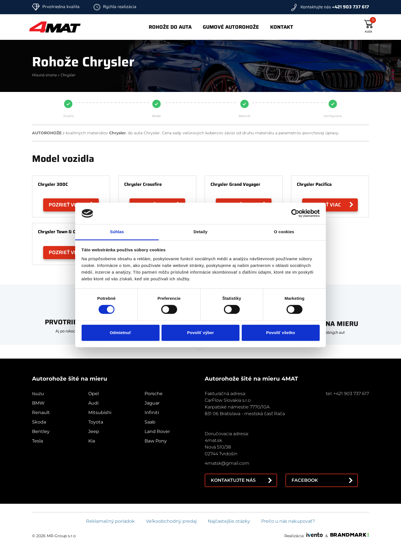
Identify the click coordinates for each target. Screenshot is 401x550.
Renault (41, 412)
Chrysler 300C (53, 184)
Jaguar (152, 403)
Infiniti (152, 412)
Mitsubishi (99, 412)
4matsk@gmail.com (227, 463)
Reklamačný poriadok (110, 521)
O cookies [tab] (284, 231)
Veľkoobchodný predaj (171, 521)
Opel (93, 393)
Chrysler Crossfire (143, 184)
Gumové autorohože (231, 27)
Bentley (41, 431)
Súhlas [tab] (117, 231)
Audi (93, 403)
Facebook (305, 480)
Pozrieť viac (65, 205)
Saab (150, 422)
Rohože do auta (170, 27)
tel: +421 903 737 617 (347, 393)
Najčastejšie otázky (229, 521)
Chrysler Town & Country (63, 231)
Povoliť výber (200, 332)
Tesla (37, 441)
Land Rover (157, 431)
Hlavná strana (44, 75)
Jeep (93, 431)
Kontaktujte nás (233, 480)
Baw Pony (156, 441)
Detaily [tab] (200, 231)
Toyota (95, 422)
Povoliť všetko (280, 332)
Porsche (154, 393)
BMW (38, 403)
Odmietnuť (120, 332)
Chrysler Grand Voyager (235, 184)
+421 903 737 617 (350, 6)
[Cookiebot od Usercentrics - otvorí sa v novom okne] (295, 213)
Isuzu (38, 393)
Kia (91, 441)
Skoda (39, 422)
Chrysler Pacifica (314, 184)
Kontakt (281, 27)
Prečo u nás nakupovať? (288, 521)
